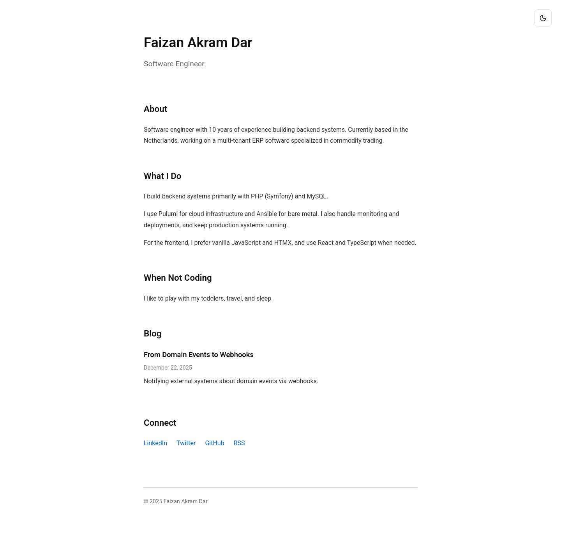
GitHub (214, 443)
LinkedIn (155, 443)
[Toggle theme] (543, 18)
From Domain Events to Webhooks (199, 354)
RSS (239, 443)
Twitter (186, 443)
